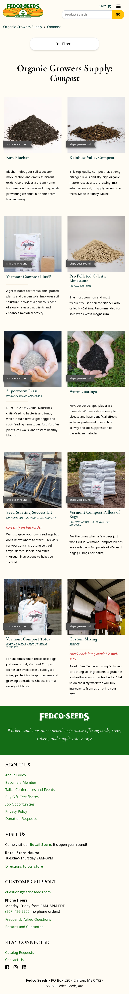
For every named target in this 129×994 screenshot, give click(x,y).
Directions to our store (24, 866)
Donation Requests (21, 818)
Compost (54, 26)
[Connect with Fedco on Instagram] (16, 967)
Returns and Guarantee (24, 926)
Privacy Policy (16, 811)
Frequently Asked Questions (28, 919)
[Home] (23, 10)
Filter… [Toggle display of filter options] (64, 43)
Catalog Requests (19, 952)
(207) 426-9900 (17, 911)
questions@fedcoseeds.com (28, 892)
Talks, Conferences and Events (30, 789)
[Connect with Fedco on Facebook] (7, 967)
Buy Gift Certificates (22, 796)
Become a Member (20, 782)
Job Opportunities (20, 804)
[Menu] (118, 6)
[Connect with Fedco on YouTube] (24, 967)
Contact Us (14, 959)
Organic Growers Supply (22, 26)
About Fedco (15, 775)
